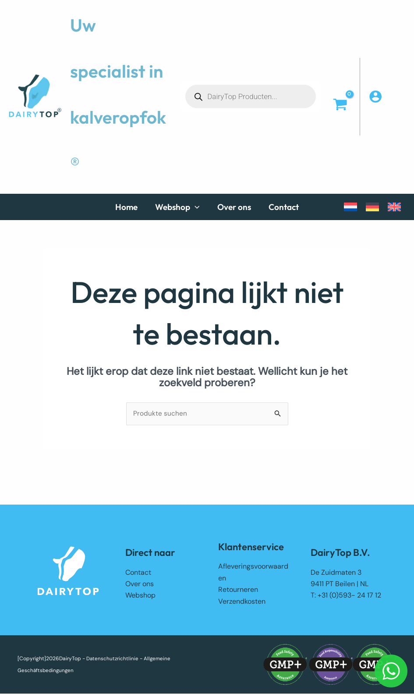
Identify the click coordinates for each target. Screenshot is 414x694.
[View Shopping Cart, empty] (340, 105)
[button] (182, 207)
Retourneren (238, 589)
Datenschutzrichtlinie (112, 658)
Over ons (139, 584)
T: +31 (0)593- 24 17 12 (346, 596)
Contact (138, 572)
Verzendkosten (241, 601)
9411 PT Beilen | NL (339, 584)
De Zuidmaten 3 (336, 572)
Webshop (140, 596)
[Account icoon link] (387, 96)
